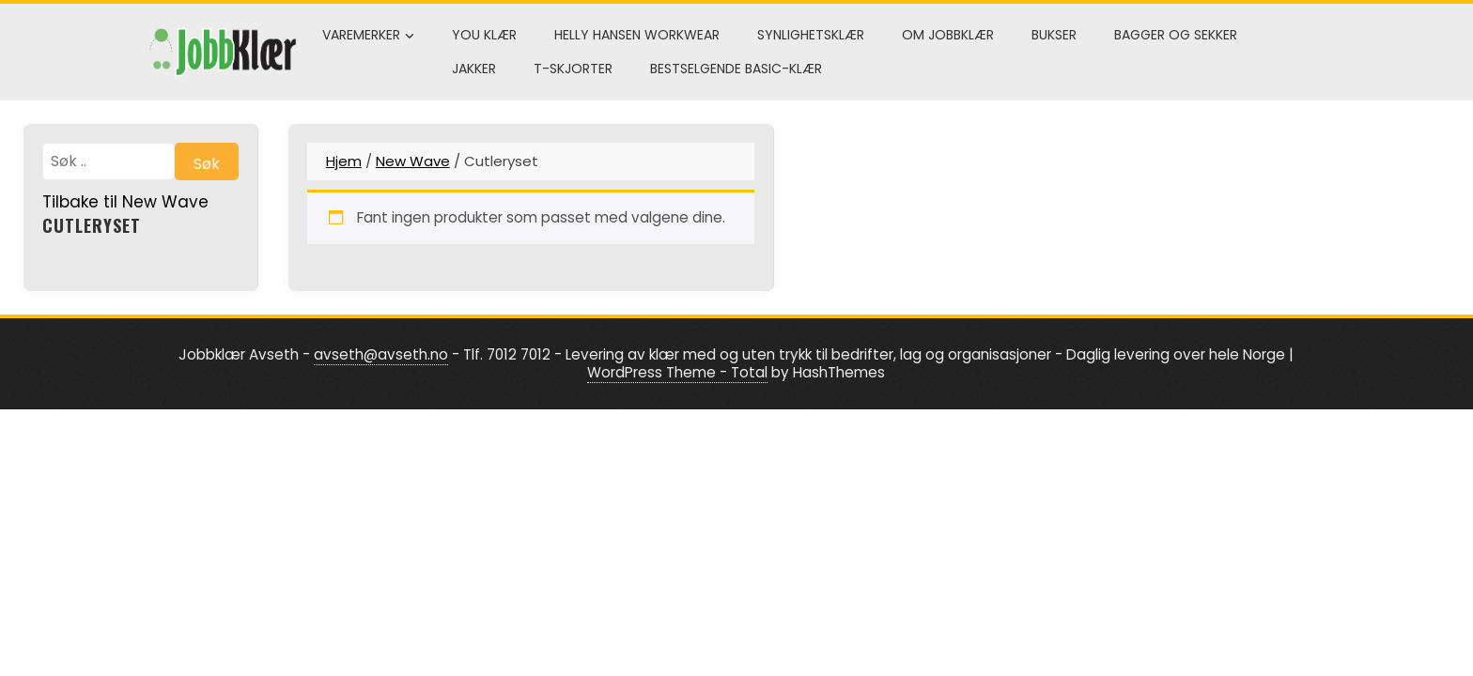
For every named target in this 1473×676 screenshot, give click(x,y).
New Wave (413, 161)
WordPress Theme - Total (677, 372)
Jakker (474, 68)
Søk (207, 164)
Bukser (1054, 34)
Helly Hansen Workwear (637, 34)
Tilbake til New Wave (125, 202)
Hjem (344, 161)
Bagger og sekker (1175, 34)
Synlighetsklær (810, 34)
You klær (484, 34)
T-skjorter (573, 68)
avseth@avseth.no (381, 354)
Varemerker (368, 36)
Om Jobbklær (948, 34)
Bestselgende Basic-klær (736, 68)
